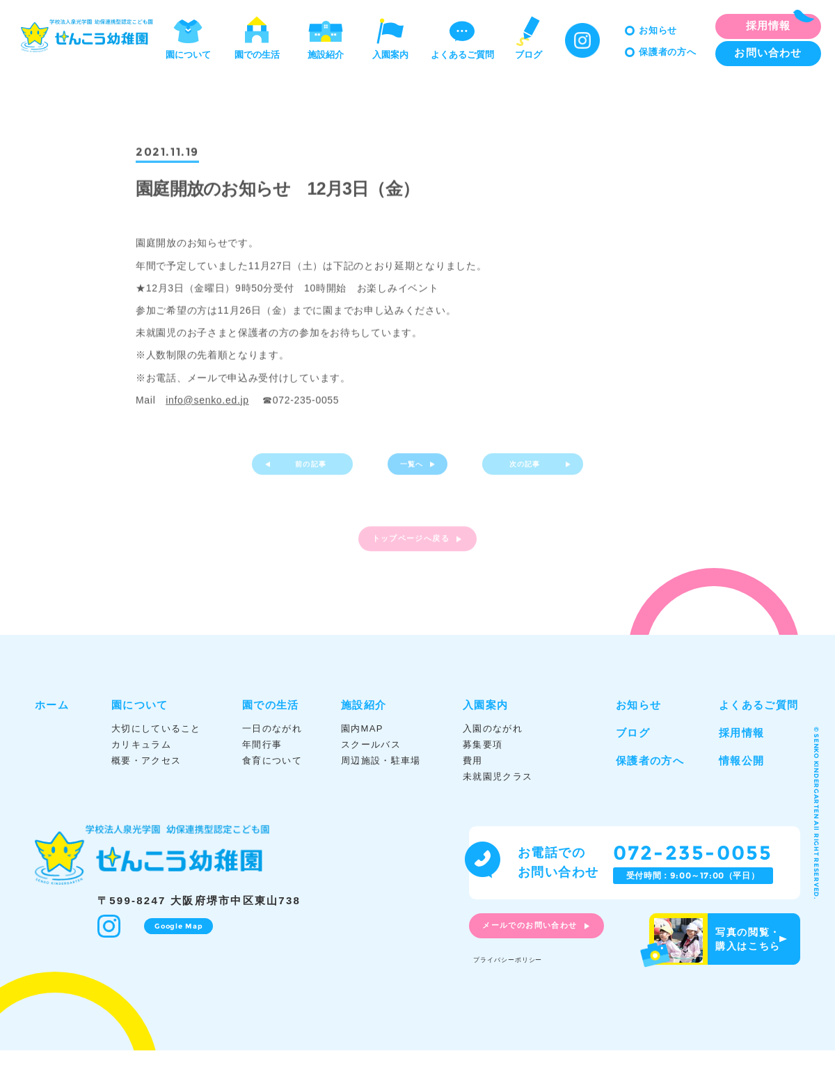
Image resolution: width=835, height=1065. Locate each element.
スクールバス (371, 758)
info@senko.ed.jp (207, 402)
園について (188, 37)
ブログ (528, 37)
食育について (272, 774)
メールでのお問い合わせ (545, 942)
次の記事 (519, 472)
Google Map (174, 939)
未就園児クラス (497, 791)
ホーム (52, 719)
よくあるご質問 (462, 37)
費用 (473, 774)
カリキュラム (141, 758)
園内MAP (362, 742)
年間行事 (262, 758)
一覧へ (408, 472)
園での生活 (257, 37)
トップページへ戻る (409, 553)
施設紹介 (326, 37)
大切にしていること (156, 742)
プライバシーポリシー (523, 972)
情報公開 (741, 774)
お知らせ (658, 30)
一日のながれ (272, 742)
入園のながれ (493, 742)
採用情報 (741, 746)
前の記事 (317, 472)
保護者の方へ (668, 52)
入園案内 (390, 37)
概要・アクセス (146, 774)
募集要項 (482, 758)
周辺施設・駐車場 (380, 774)
